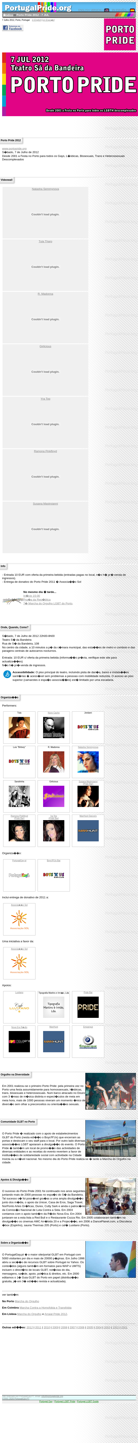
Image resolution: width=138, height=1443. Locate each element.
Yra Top (45, 398)
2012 (30, 1327)
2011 (38, 1327)
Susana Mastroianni (45, 503)
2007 (73, 1327)
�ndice (8, 15)
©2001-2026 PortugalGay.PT (15, 1399)
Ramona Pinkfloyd (45, 451)
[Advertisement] (59, 1365)
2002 (116, 1327)
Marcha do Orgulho (27, 1301)
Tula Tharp (45, 241)
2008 (64, 1327)
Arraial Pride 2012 (55, 1314)
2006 (81, 1327)
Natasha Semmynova (45, 188)
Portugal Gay (45, 1401)
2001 (124, 1327)
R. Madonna (45, 293)
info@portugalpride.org (52, 1396)
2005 (90, 1327)
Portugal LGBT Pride (64, 1401)
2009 (55, 1327)
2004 (98, 1327)
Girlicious (45, 346)
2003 (107, 1327)
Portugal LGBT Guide (88, 1401)
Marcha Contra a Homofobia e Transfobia (45, 1307)
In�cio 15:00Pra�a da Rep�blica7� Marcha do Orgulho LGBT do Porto (47, 599)
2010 (47, 1327)
